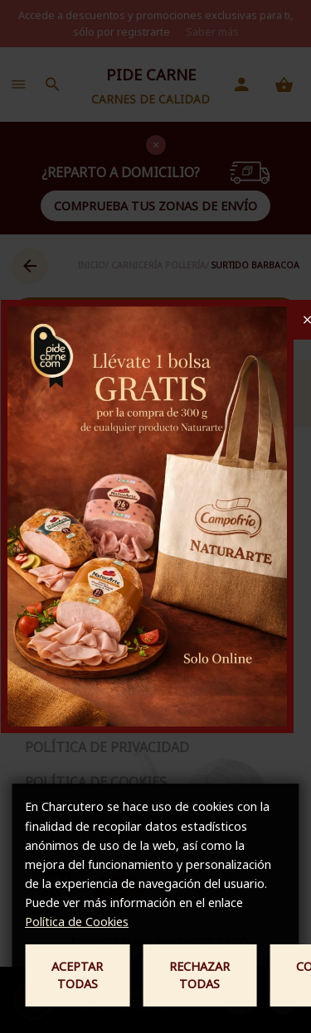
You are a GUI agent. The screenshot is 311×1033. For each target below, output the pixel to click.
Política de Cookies (77, 921)
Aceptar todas (77, 975)
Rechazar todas (199, 975)
